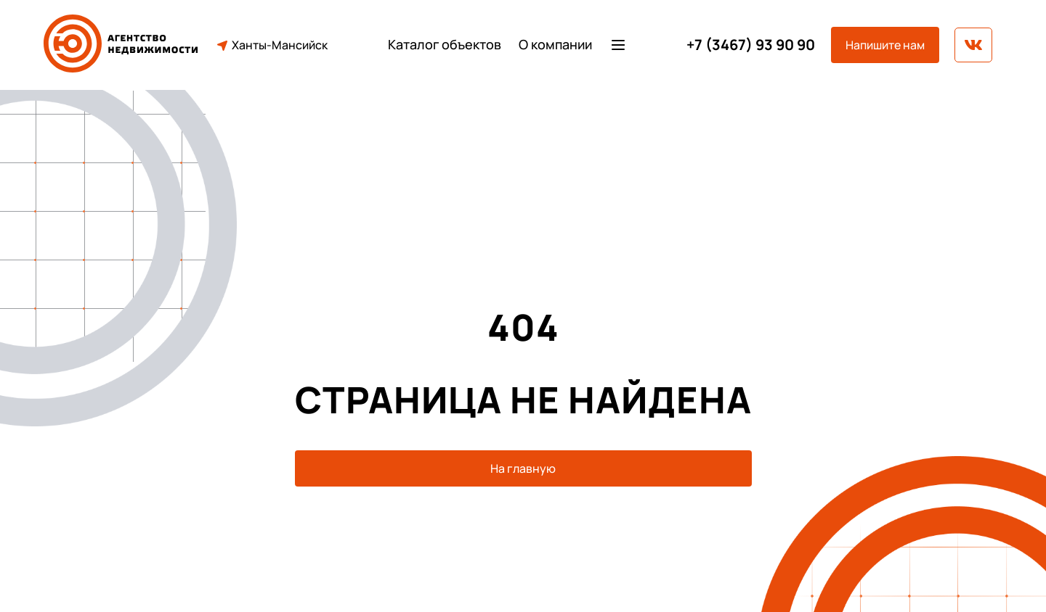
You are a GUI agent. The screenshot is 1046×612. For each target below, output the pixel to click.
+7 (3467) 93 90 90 (750, 45)
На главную (523, 468)
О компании (555, 44)
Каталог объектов (444, 44)
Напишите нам (885, 45)
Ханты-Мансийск (271, 45)
